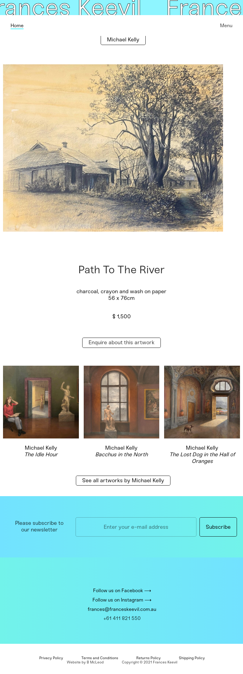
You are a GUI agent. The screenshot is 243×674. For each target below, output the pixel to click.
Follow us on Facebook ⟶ (122, 590)
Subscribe (218, 527)
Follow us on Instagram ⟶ (121, 600)
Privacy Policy (51, 658)
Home (17, 25)
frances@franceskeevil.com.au (122, 609)
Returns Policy (148, 658)
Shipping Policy (192, 658)
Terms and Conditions (99, 658)
